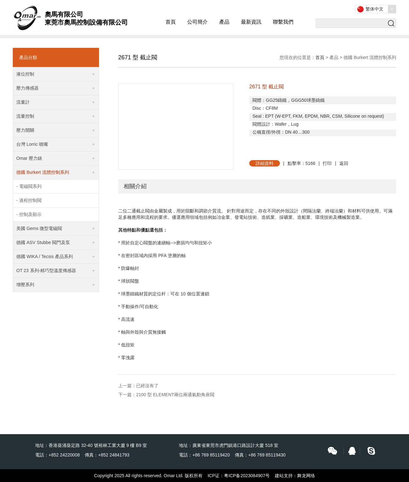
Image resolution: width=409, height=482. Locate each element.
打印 (327, 163)
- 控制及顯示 (29, 214)
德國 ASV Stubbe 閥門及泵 (43, 242)
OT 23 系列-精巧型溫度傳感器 (46, 270)
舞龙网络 (306, 475)
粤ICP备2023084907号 (247, 475)
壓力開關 (25, 130)
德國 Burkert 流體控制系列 (42, 172)
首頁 (171, 22)
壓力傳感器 (27, 88)
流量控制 (25, 116)
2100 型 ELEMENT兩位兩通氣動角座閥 (175, 394)
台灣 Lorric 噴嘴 (32, 144)
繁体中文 (374, 8)
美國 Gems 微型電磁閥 (39, 228)
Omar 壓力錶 (29, 158)
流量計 (23, 102)
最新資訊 (251, 22)
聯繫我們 (283, 22)
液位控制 (25, 74)
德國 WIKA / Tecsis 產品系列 (44, 256)
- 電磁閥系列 (29, 186)
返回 (343, 163)
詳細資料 (265, 163)
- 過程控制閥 (29, 200)
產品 (224, 22)
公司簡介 (197, 22)
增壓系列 (25, 284)
